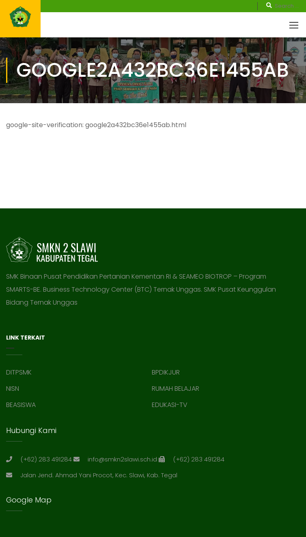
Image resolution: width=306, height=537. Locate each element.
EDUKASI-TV (169, 404)
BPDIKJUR (166, 372)
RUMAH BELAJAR (175, 388)
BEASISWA (21, 404)
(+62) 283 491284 (46, 459)
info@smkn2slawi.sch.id (122, 459)
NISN (12, 388)
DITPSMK (19, 372)
